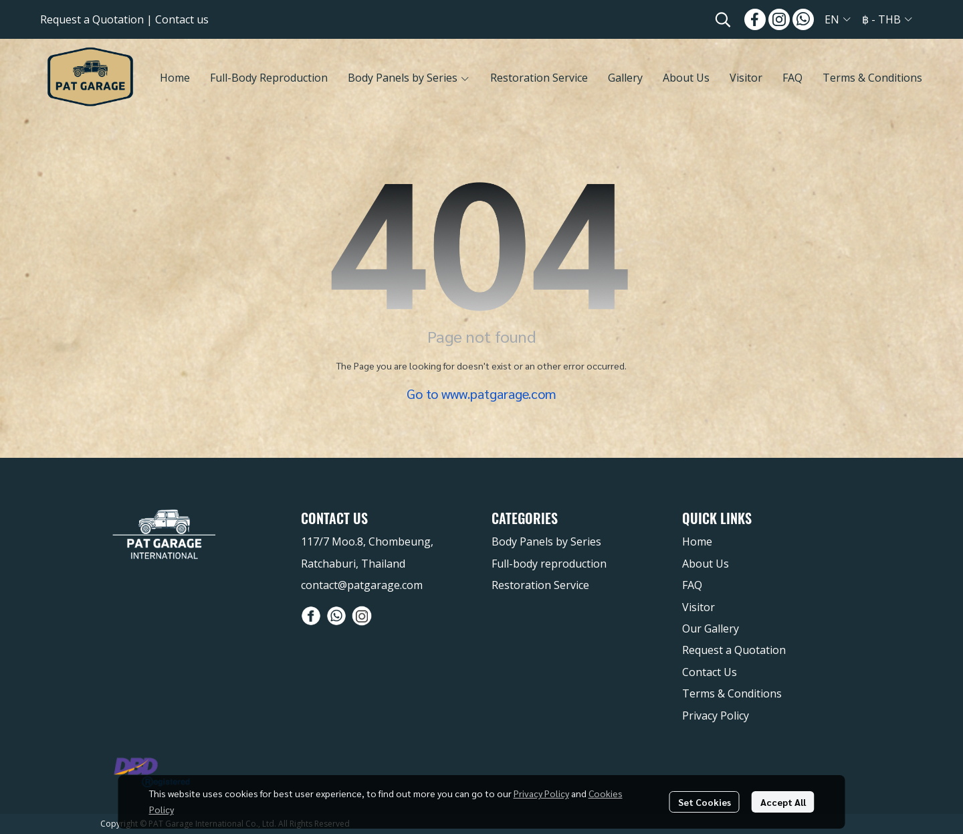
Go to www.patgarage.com (481, 393)
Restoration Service (540, 585)
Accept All (783, 802)
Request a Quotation (92, 19)
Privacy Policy (541, 793)
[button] (723, 19)
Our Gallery (710, 628)
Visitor (698, 607)
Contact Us (709, 672)
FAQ (692, 585)
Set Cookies (704, 802)
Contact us (182, 19)
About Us (705, 563)
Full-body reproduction (549, 563)
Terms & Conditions (732, 693)
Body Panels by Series (546, 541)
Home (697, 541)
